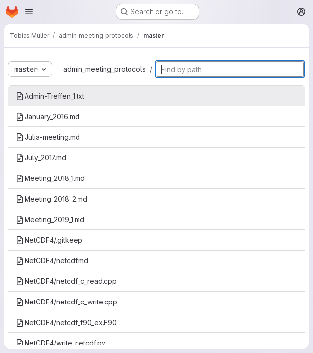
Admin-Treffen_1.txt (50, 96)
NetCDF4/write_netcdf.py (60, 343)
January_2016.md (47, 116)
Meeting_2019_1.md (50, 219)
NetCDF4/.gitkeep (49, 240)
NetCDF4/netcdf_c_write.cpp (66, 302)
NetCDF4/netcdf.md (52, 260)
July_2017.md (41, 157)
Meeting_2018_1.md (50, 178)
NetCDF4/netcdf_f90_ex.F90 (66, 322)
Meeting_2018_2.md (51, 199)
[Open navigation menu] (29, 12)
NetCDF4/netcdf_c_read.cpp (66, 281)
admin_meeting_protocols (104, 69)
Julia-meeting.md (48, 137)
